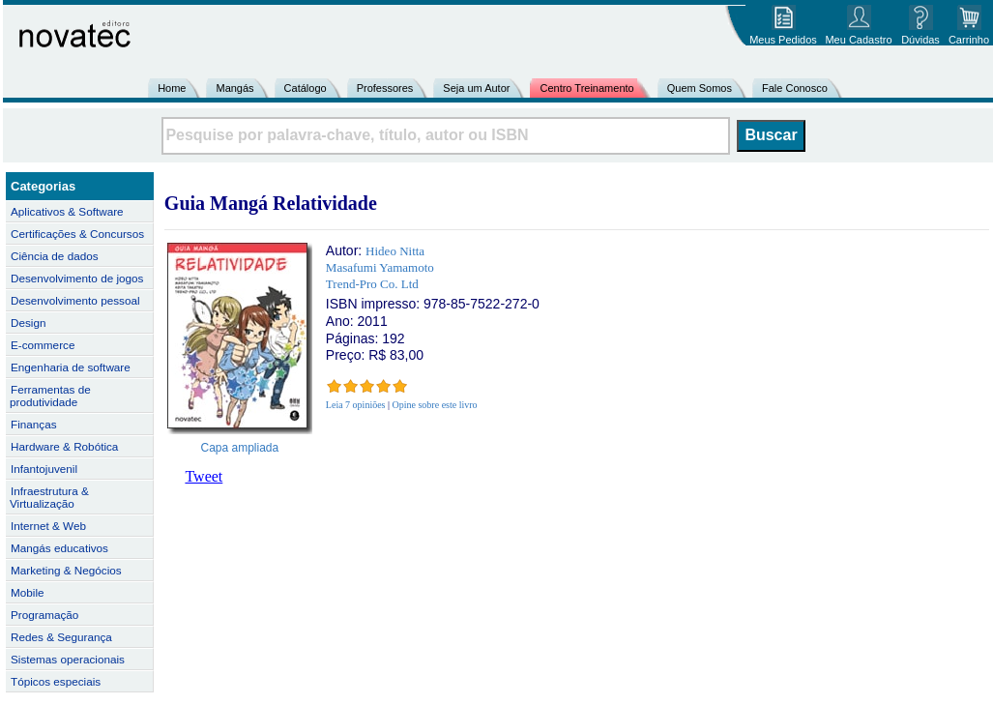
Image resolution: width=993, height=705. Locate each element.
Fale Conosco (795, 88)
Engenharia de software (71, 367)
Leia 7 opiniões (356, 404)
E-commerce (42, 344)
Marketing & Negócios (66, 570)
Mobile (27, 592)
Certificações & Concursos (77, 233)
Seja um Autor (476, 88)
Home (172, 88)
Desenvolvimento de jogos (77, 278)
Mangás (234, 88)
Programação (44, 614)
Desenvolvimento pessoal (75, 300)
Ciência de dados (55, 256)
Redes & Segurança (61, 637)
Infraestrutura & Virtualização (49, 497)
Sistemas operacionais (68, 659)
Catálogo (305, 88)
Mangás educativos (59, 548)
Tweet (203, 476)
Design (28, 322)
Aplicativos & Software (67, 211)
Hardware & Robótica (64, 446)
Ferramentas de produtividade (50, 395)
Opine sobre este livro (435, 404)
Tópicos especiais (56, 681)
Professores (385, 88)
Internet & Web (48, 525)
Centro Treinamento (586, 88)
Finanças (34, 424)
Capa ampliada (240, 448)
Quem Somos (699, 88)
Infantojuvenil (44, 468)
